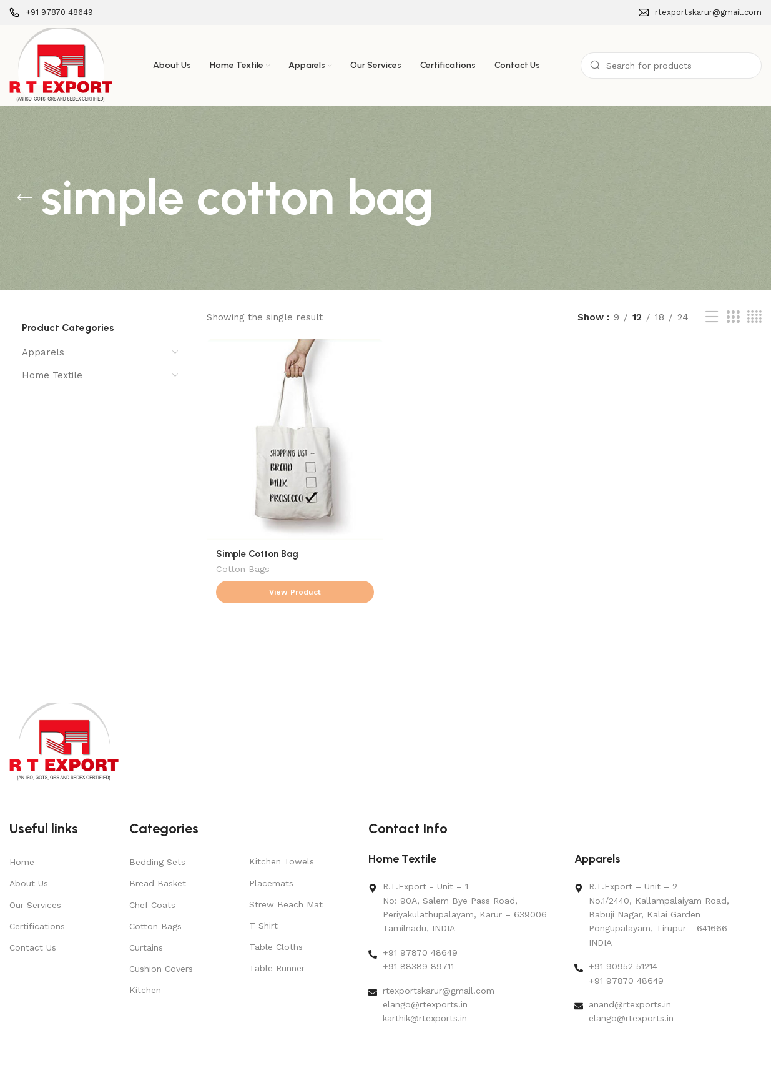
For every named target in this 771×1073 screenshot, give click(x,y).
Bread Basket (157, 859)
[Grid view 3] (733, 317)
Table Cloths (276, 922)
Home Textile (52, 375)
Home (21, 838)
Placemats (271, 858)
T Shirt (263, 901)
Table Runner (277, 944)
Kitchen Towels (281, 837)
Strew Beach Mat (286, 880)
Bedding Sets (157, 838)
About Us (28, 859)
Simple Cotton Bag (257, 554)
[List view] (711, 317)
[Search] (671, 65)
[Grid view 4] (754, 317)
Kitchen (145, 966)
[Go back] (25, 197)
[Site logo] (60, 65)
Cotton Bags (243, 570)
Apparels (43, 352)
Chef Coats (152, 880)
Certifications (37, 902)
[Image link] (64, 717)
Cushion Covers (161, 944)
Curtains (146, 923)
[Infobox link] (51, 12)
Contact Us (32, 923)
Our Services (35, 880)
